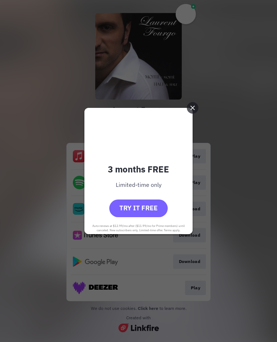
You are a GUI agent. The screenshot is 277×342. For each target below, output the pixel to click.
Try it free (138, 208)
